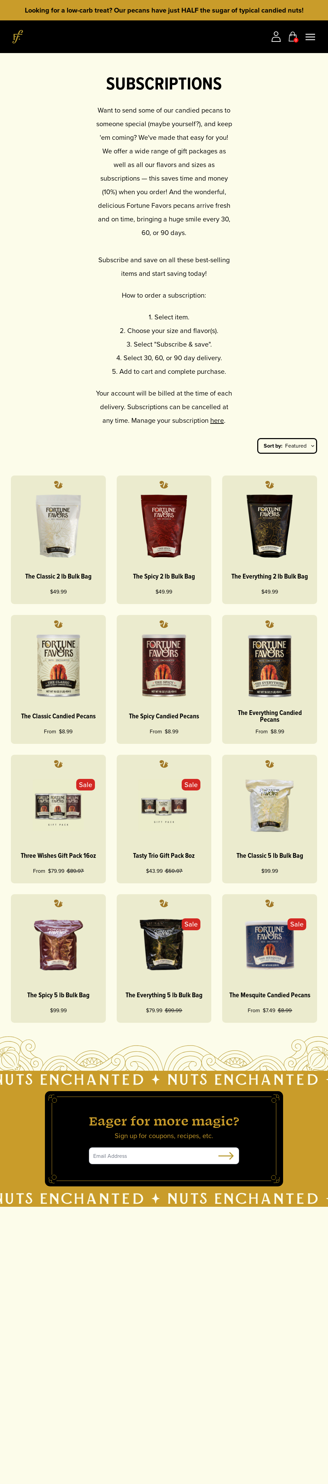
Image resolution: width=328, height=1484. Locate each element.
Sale (85, 785)
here (217, 420)
